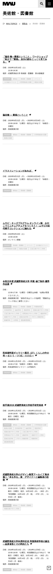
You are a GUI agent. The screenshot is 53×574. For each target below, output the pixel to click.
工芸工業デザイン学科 (37, 186)
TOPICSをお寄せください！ (25, 493)
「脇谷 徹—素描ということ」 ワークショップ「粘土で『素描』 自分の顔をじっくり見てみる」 (25, 43)
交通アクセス (9, 525)
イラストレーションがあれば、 (20, 123)
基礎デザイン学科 (10, 238)
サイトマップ (36, 531)
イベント (37, 63)
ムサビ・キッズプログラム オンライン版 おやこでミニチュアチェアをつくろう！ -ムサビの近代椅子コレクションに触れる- (26, 163)
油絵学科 (18, 231)
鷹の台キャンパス (12, 539)
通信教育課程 (25, 241)
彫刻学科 (27, 231)
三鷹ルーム (9, 551)
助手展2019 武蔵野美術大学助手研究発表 (24, 295)
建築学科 (44, 235)
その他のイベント (10, 66)
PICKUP (7, 63)
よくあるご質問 (36, 525)
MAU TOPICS (11, 24)
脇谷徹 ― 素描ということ (17, 83)
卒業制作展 (38, 228)
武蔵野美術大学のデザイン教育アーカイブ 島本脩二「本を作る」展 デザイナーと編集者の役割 (26, 351)
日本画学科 (8, 231)
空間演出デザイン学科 (29, 235)
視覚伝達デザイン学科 (40, 231)
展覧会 (24, 24)
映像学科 (7, 241)
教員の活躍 (38, 66)
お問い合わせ (9, 531)
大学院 (15, 241)
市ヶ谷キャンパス (37, 539)
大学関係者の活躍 (25, 66)
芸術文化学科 (23, 238)
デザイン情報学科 (38, 238)
